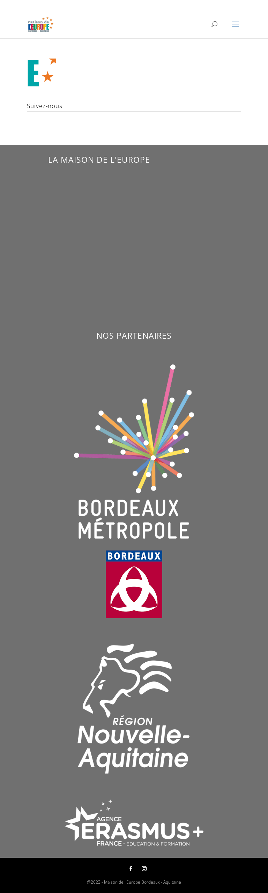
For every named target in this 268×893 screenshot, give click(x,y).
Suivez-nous (44, 106)
